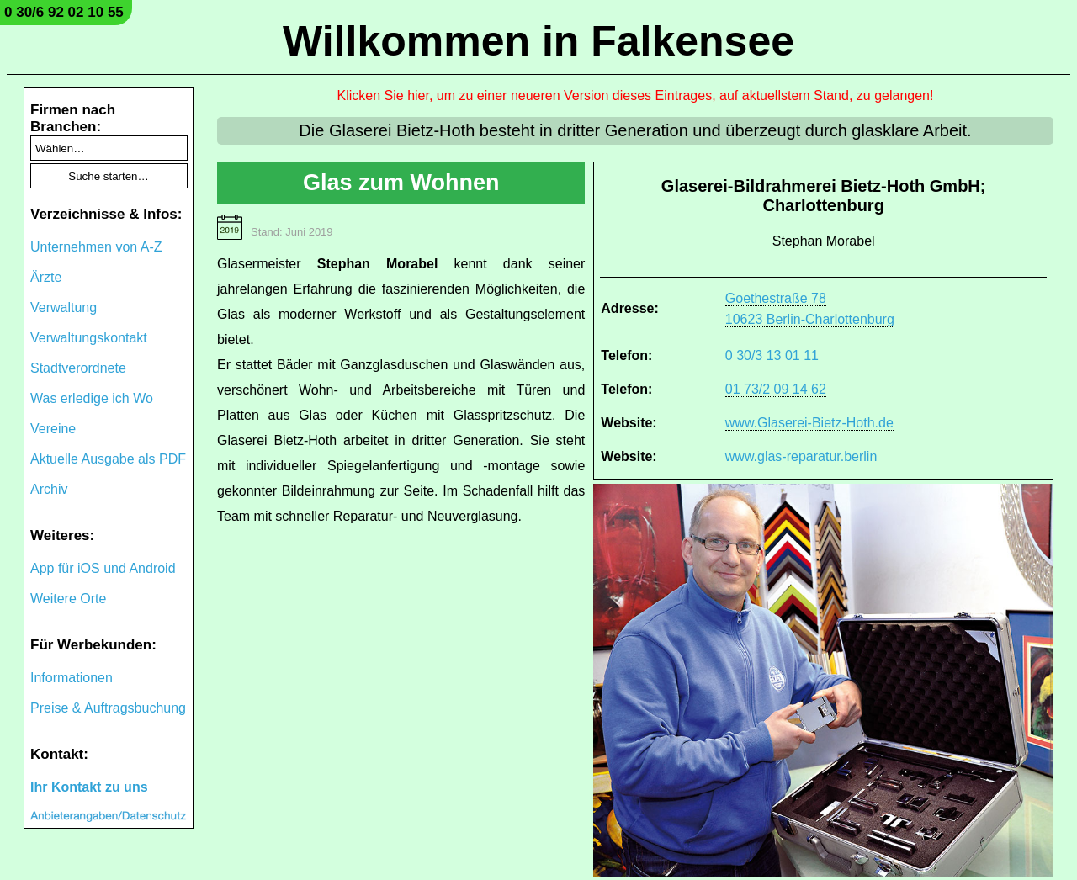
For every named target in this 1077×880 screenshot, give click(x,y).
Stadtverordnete (78, 368)
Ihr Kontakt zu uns (89, 787)
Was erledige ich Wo (91, 398)
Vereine (53, 428)
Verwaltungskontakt (88, 338)
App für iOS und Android (103, 568)
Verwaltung (63, 307)
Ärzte (45, 277)
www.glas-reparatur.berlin (801, 456)
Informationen (71, 678)
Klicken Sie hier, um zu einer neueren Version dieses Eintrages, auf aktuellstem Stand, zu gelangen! (635, 95)
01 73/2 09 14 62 (775, 389)
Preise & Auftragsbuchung (108, 708)
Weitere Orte (68, 598)
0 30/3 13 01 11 (772, 355)
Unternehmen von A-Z (96, 247)
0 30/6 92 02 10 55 (64, 12)
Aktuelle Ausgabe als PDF (108, 459)
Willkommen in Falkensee (538, 41)
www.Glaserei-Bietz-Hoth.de (809, 423)
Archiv (48, 489)
